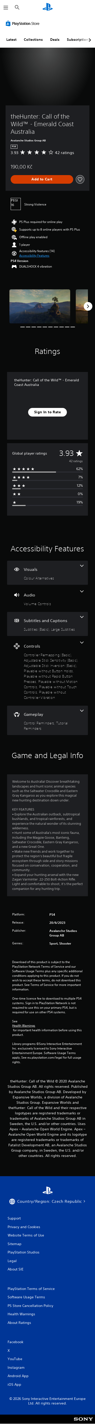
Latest (11, 39)
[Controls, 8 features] (47, 671)
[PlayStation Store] (23, 23)
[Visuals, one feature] (47, 573)
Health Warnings (23, 1026)
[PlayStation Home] (47, 7)
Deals (55, 39)
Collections (33, 39)
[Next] (88, 306)
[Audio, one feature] (47, 598)
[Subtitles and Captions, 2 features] (47, 624)
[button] (34, 255)
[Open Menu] (5, 7)
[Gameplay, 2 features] (47, 720)
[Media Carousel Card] (39, 306)
